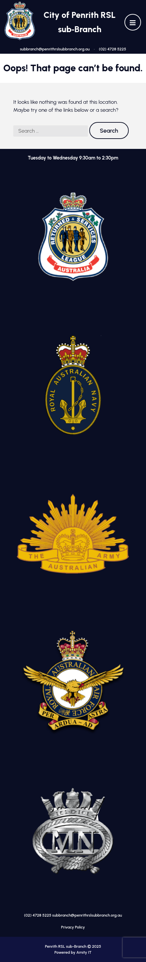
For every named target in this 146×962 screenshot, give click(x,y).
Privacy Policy (73, 927)
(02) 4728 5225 (112, 49)
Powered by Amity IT (73, 952)
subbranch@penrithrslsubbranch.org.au (55, 49)
